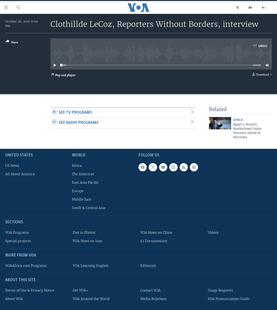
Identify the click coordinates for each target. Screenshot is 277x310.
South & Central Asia (89, 208)
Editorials (148, 266)
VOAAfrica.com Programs (26, 266)
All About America (20, 174)
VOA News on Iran (87, 241)
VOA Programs (17, 232)
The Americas (83, 174)
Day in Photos (84, 232)
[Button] (11, 42)
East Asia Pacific (85, 182)
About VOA (14, 299)
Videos (213, 232)
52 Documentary (153, 241)
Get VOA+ (80, 290)
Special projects (18, 241)
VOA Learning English (90, 266)
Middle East (81, 199)
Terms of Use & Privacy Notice (29, 290)
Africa (238, 120)
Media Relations (153, 299)
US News (12, 166)
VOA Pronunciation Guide (228, 299)
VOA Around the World (91, 299)
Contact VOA (150, 290)
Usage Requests (220, 290)
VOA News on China (156, 232)
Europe (78, 191)
